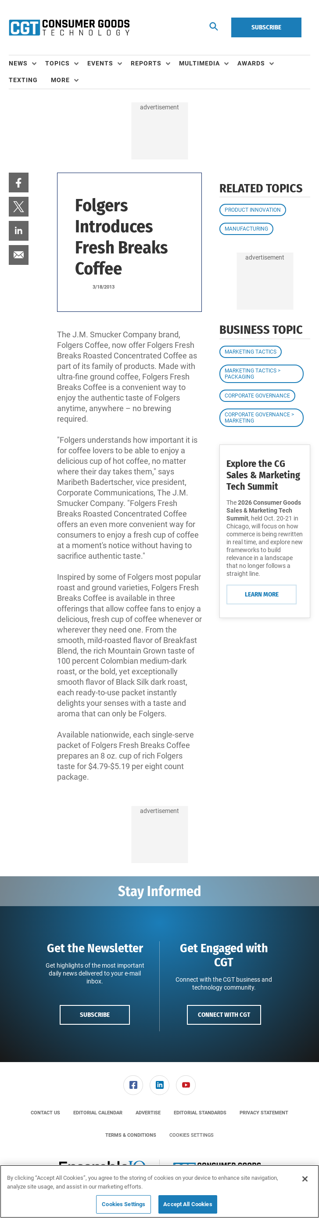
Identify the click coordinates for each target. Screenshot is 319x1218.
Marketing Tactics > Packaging (252, 374)
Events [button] (100, 63)
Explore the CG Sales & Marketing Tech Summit (263, 475)
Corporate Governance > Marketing (259, 418)
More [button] (60, 79)
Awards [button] (251, 63)
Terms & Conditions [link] (130, 1135)
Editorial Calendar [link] (97, 1113)
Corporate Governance (257, 396)
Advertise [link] (148, 1113)
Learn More (262, 594)
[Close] (305, 1179)
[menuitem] (27, 63)
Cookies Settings (191, 1135)
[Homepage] (69, 27)
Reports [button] (146, 63)
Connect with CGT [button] (224, 1015)
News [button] (18, 63)
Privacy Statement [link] (264, 1113)
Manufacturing (246, 229)
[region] (159, 1191)
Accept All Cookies (187, 1204)
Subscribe (266, 27)
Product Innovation (253, 210)
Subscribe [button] (95, 1015)
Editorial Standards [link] (200, 1113)
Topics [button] (57, 63)
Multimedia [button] (199, 63)
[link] (19, 182)
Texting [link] (23, 79)
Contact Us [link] (45, 1113)
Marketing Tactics (250, 352)
